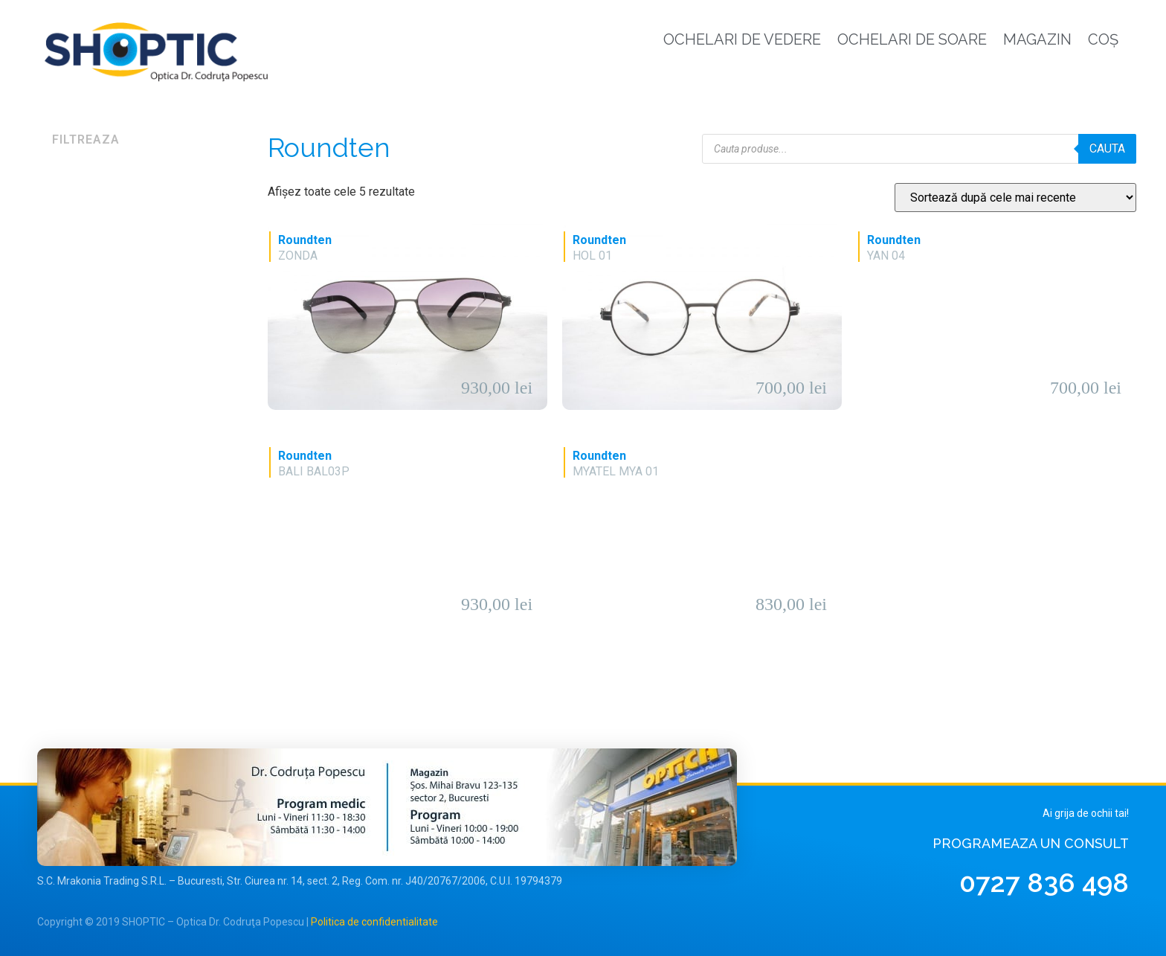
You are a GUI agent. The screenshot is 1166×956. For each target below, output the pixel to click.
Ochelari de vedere (742, 39)
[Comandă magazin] (1015, 197)
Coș (1103, 39)
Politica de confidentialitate (374, 922)
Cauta (1107, 148)
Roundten (305, 240)
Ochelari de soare (912, 39)
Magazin (1037, 39)
